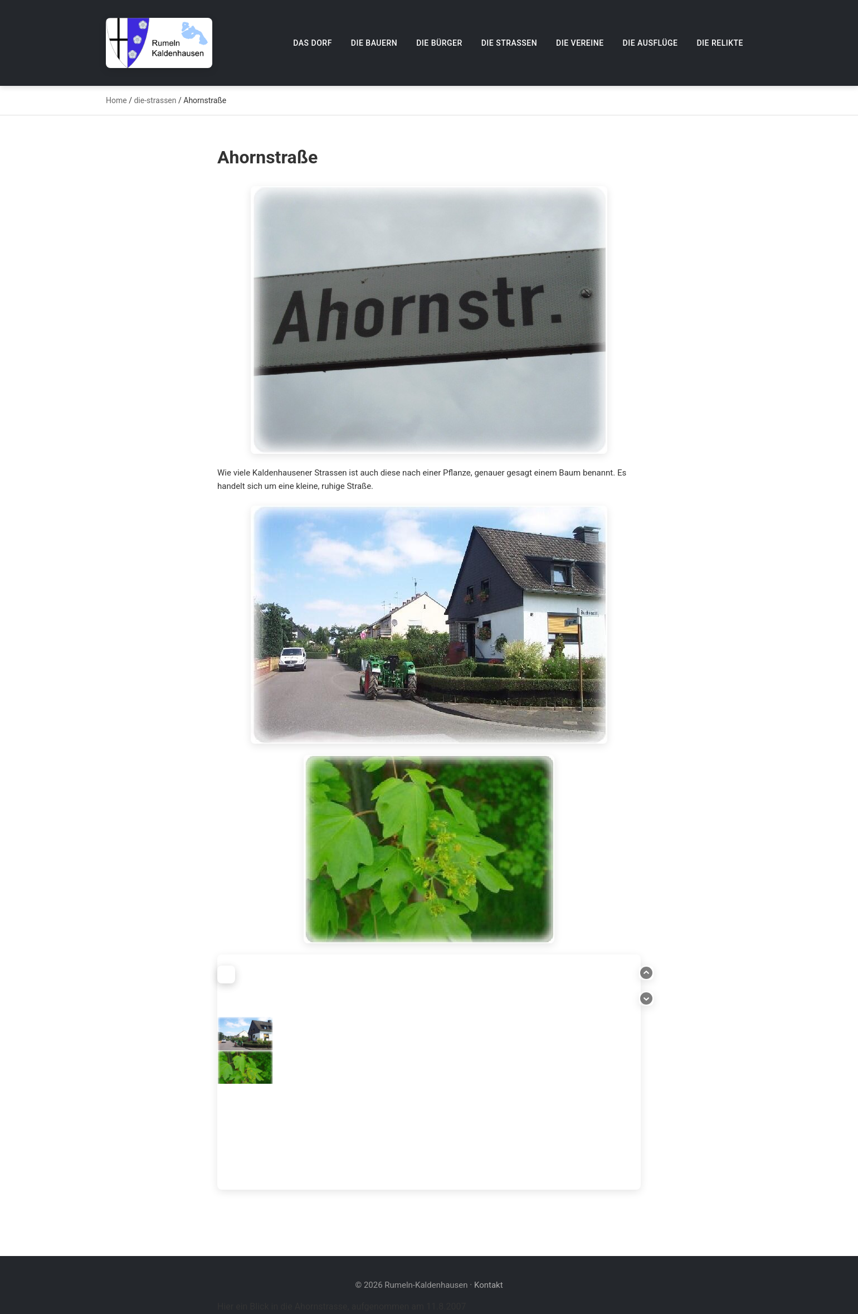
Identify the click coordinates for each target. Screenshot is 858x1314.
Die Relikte (719, 42)
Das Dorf (312, 42)
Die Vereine (579, 42)
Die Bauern (374, 42)
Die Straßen (509, 42)
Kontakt (488, 1285)
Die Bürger (439, 42)
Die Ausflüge (650, 42)
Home (116, 100)
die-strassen (155, 100)
